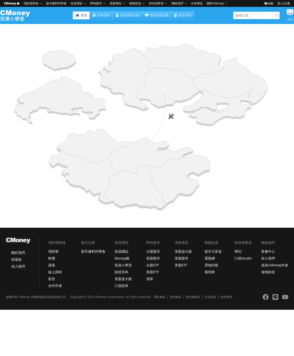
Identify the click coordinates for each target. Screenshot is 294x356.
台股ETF (152, 265)
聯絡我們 (177, 3)
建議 (290, 19)
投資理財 (76, 3)
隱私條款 (159, 297)
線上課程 (55, 272)
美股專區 (116, 3)
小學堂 (16, 15)
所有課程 (101, 15)
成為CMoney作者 (274, 265)
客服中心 (268, 251)
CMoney (12, 3)
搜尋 (276, 15)
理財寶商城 (31, 3)
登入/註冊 (283, 3)
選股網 (210, 258)
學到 (237, 251)
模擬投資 (135, 3)
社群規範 (210, 297)
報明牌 (210, 272)
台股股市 (153, 251)
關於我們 (18, 252)
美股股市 (153, 258)
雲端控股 (211, 265)
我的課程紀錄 (127, 15)
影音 (51, 278)
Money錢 (122, 258)
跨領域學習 (156, 3)
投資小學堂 (123, 265)
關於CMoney (215, 3)
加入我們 (18, 266)
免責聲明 (226, 297)
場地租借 (268, 272)
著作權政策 (192, 297)
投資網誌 (121, 251)
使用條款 (175, 297)
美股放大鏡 (123, 278)
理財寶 (53, 251)
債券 (149, 278)
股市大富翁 (213, 251)
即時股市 (96, 3)
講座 (51, 265)
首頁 (81, 15)
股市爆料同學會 (56, 3)
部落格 (16, 259)
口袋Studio (243, 258)
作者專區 (197, 3)
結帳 (268, 3)
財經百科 (185, 15)
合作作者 (55, 285)
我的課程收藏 (157, 15)
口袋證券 (121, 285)
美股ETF (152, 272)
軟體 (51, 258)
